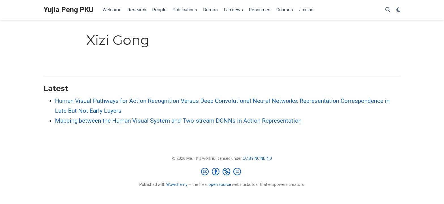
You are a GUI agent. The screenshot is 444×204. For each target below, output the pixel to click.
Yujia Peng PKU (68, 10)
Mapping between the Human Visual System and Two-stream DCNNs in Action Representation (178, 120)
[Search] (387, 10)
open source (219, 184)
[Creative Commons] (222, 171)
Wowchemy (176, 184)
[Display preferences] (398, 10)
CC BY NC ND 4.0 (257, 158)
